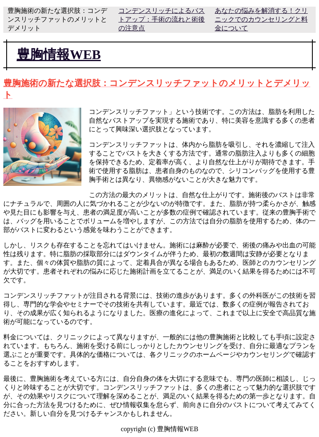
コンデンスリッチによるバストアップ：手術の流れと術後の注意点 (161, 19)
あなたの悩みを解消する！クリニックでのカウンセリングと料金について (261, 19)
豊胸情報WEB (59, 54)
